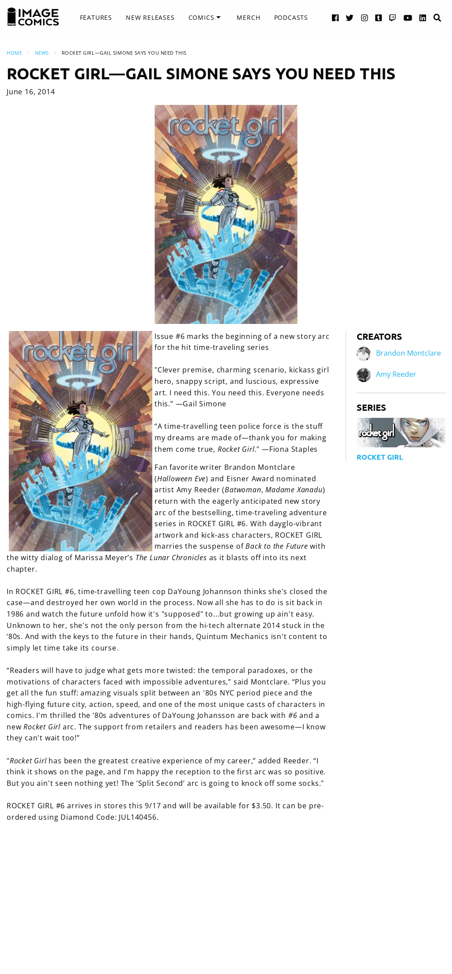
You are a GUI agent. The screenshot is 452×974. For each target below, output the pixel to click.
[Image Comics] (33, 16)
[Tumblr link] (378, 17)
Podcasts (291, 17)
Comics (201, 17)
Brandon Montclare (408, 353)
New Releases (150, 17)
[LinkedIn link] (422, 17)
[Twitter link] (350, 17)
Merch (248, 17)
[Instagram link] (364, 17)
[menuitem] (96, 17)
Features (96, 17)
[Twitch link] (392, 17)
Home (14, 52)
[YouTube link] (408, 17)
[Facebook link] (335, 17)
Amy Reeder (396, 374)
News (42, 52)
